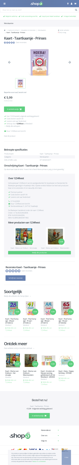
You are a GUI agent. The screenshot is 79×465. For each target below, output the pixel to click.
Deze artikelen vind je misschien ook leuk (18, 348)
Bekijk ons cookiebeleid (39, 461)
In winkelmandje (14, 109)
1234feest (20, 123)
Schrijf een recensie (15, 278)
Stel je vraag (62, 32)
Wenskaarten (42, 30)
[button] (67, 3)
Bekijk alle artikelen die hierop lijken (16, 296)
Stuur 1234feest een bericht (15, 131)
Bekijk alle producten (39, 252)
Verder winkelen (64, 30)
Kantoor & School (13, 30)
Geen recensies (21, 42)
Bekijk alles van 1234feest (10, 329)
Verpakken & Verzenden (28, 30)
